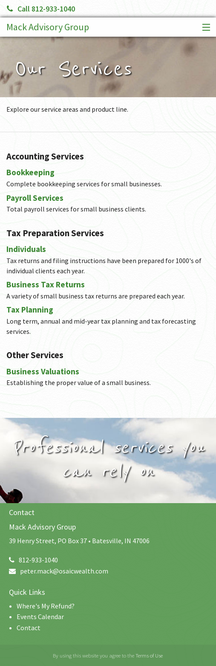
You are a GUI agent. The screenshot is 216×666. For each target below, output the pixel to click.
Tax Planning (29, 309)
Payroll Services (34, 198)
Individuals (26, 249)
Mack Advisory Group (47, 27)
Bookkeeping (30, 172)
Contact (28, 627)
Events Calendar (40, 616)
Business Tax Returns (45, 284)
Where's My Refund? (46, 606)
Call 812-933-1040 (41, 9)
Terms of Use (149, 655)
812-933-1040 (33, 560)
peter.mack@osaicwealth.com (58, 571)
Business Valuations (42, 371)
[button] (204, 27)
